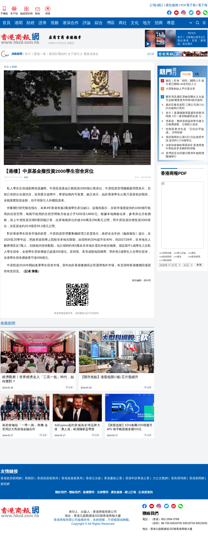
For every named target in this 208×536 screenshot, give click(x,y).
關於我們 (61, 492)
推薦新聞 (8, 323)
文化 (135, 23)
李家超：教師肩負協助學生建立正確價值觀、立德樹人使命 (185, 123)
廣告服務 (172, 5)
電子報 (202, 5)
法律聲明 (102, 492)
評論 (87, 23)
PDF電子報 (188, 5)
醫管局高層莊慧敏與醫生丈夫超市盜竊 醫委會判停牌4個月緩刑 (185, 98)
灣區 (111, 23)
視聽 (55, 23)
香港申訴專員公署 (137, 478)
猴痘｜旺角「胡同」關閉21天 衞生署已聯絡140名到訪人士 (185, 82)
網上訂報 (130, 492)
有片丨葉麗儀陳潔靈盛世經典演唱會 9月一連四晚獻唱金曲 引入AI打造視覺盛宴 (185, 114)
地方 (147, 23)
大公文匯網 (160, 478)
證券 (43, 23)
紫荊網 (5, 484)
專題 (171, 23)
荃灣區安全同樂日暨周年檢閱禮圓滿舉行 (185, 155)
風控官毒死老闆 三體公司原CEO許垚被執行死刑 (185, 106)
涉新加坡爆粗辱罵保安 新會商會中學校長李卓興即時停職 (185, 147)
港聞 (19, 23)
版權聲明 (88, 492)
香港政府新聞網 (11, 478)
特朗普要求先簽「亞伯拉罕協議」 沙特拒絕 (185, 131)
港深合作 (71, 23)
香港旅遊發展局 (71, 478)
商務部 (29, 478)
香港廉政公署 (113, 478)
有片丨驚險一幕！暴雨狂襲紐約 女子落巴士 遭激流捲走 (89, 54)
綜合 (99, 23)
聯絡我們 (74, 492)
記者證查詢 (146, 492)
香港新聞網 (196, 478)
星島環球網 (178, 478)
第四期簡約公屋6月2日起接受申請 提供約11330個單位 (185, 139)
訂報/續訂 (156, 5)
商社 (123, 23)
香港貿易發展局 (47, 478)
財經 (31, 23)
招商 (159, 23)
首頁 (7, 23)
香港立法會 (93, 478)
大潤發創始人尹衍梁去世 (180, 88)
